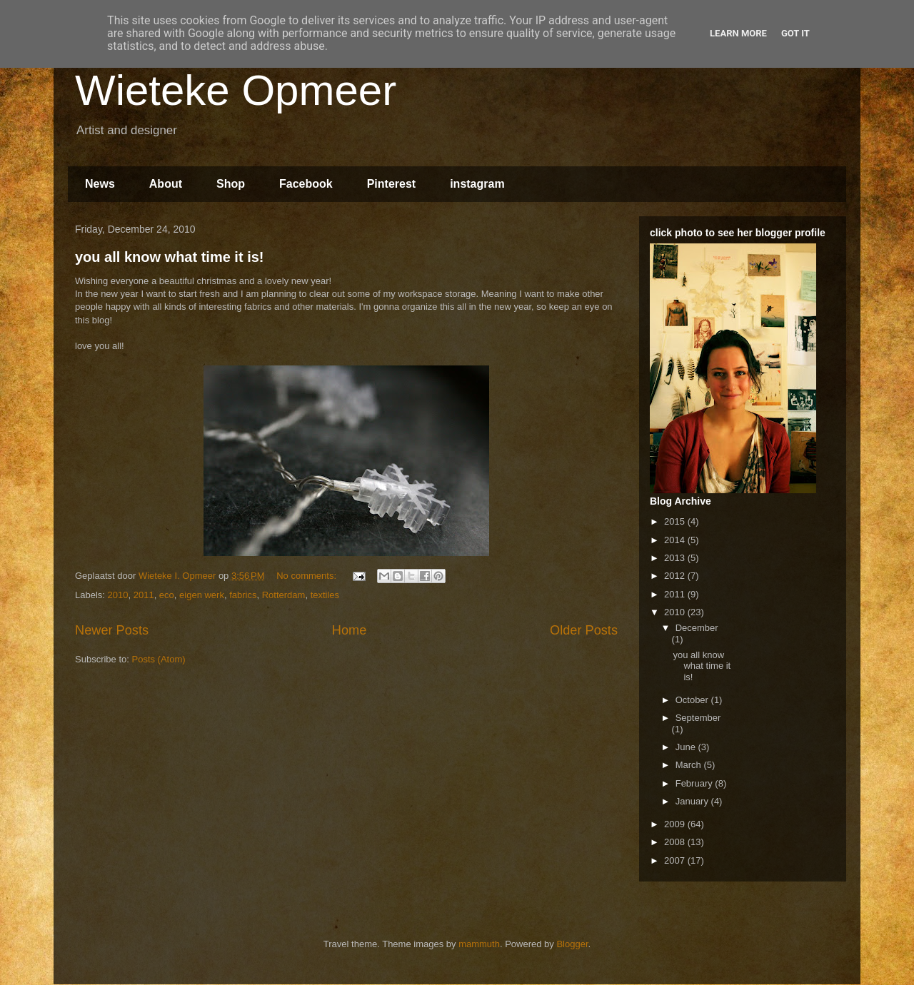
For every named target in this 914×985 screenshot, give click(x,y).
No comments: (307, 575)
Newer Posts (112, 630)
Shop (230, 184)
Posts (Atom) (159, 659)
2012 (676, 575)
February (695, 783)
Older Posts (584, 630)
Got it (795, 33)
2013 (676, 557)
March (690, 764)
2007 (676, 860)
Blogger (572, 944)
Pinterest (391, 184)
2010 (118, 595)
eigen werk (201, 595)
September (698, 717)
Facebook (306, 184)
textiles (325, 595)
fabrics (242, 595)
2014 (676, 540)
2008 (676, 842)
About (165, 184)
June (687, 747)
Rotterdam (284, 595)
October (693, 699)
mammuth (479, 944)
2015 (676, 521)
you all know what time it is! (169, 257)
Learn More (738, 33)
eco (166, 595)
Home (349, 630)
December (697, 627)
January (693, 801)
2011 (144, 595)
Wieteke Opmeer (235, 90)
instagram (477, 184)
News (100, 184)
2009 (676, 824)
